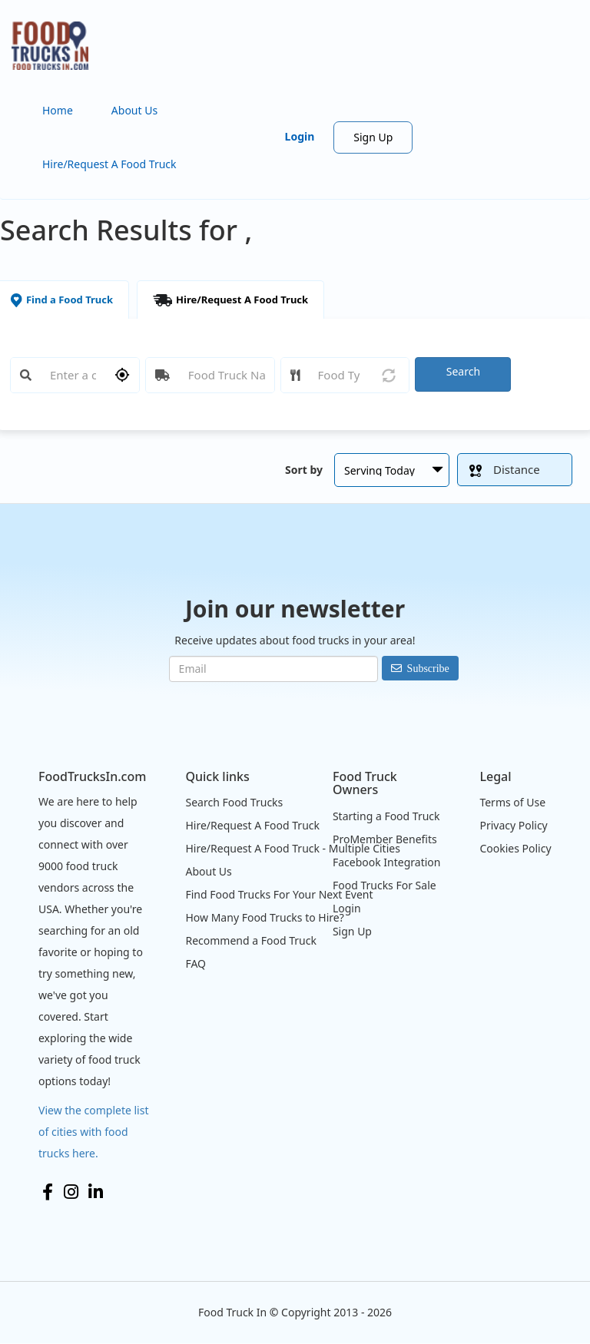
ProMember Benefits (385, 839)
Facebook (47, 1191)
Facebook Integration (387, 862)
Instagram (71, 1191)
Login (300, 136)
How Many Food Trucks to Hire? (264, 917)
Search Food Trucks (234, 802)
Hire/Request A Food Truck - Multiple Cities (292, 848)
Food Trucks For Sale (384, 885)
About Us (134, 110)
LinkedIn (95, 1191)
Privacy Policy (513, 825)
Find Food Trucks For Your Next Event (279, 894)
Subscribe (428, 668)
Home (57, 110)
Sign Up (373, 137)
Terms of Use (512, 802)
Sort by (304, 469)
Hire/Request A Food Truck (109, 164)
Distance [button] (504, 469)
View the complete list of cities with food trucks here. (93, 1131)
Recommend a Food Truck (250, 940)
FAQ (195, 963)
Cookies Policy (515, 848)
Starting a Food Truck (386, 816)
